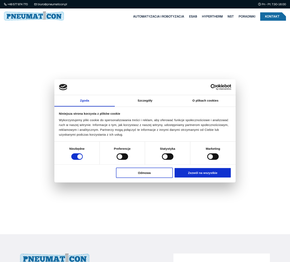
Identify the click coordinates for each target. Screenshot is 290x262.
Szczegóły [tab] (145, 100)
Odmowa (144, 172)
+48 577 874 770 (17, 4)
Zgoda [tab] (84, 100)
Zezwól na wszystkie (202, 172)
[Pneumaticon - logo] (34, 16)
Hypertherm (212, 16)
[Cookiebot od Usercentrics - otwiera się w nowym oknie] (213, 87)
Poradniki (247, 16)
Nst (231, 16)
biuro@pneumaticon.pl (52, 4)
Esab (193, 16)
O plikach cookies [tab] (205, 100)
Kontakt (272, 16)
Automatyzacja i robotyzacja (158, 16)
